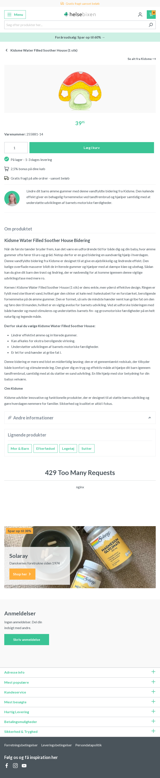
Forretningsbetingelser (21, 745)
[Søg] (151, 25)
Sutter (86, 448)
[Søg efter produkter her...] (75, 25)
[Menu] (15, 14)
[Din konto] (140, 14)
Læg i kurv (92, 148)
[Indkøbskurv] (151, 14)
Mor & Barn (20, 448)
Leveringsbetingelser (56, 745)
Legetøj (68, 448)
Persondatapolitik (88, 745)
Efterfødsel (45, 448)
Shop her (22, 574)
